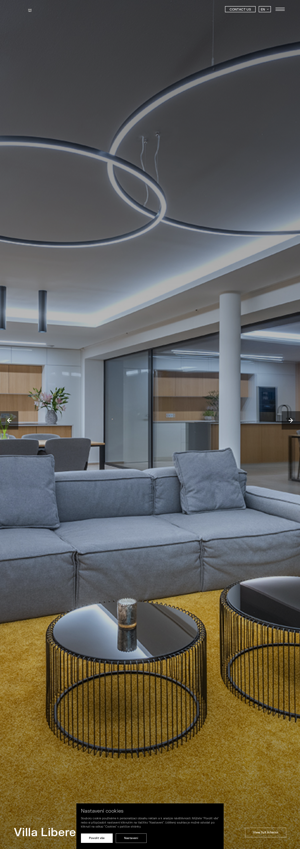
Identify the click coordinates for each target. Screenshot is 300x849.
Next (291, 420)
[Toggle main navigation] (280, 9)
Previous (9, 420)
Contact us (240, 10)
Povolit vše (96, 838)
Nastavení (131, 838)
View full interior (265, 832)
